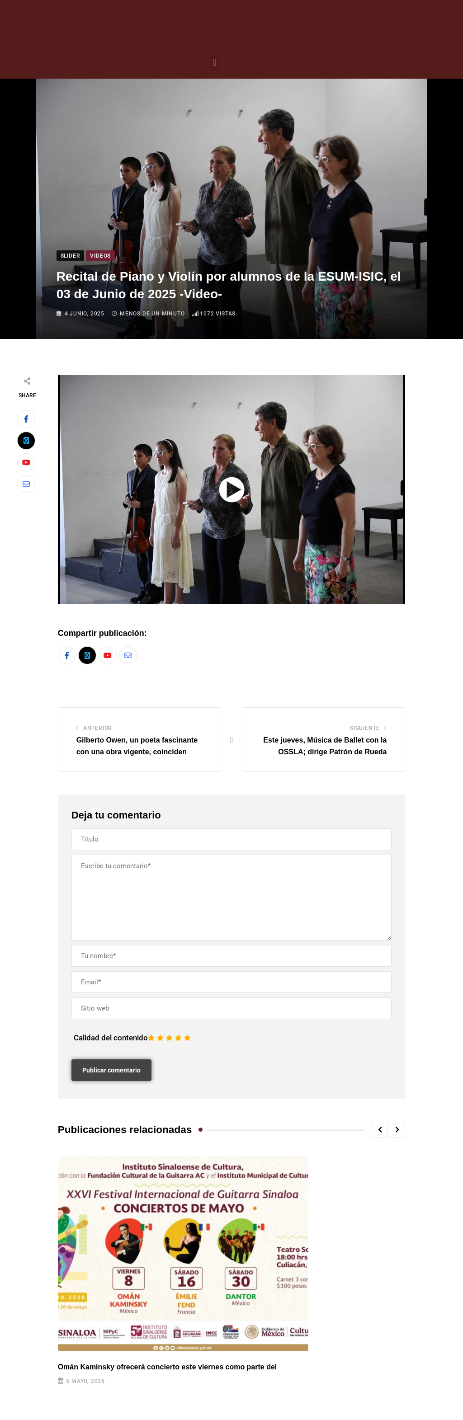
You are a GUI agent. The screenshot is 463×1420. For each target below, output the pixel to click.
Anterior (97, 728)
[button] (214, 62)
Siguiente (365, 728)
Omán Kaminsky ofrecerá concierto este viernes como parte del (167, 1367)
